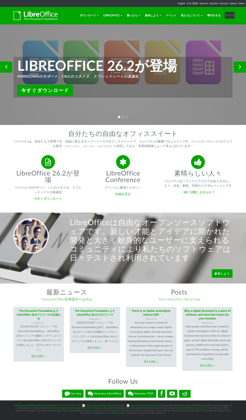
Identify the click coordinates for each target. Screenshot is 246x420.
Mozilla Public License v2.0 (193, 408)
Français (224, 3)
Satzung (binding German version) (145, 405)
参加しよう (153, 15)
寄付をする (214, 15)
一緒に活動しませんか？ (198, 192)
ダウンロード (89, 15)
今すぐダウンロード (45, 90)
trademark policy (117, 413)
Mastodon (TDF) (141, 393)
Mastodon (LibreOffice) (104, 393)
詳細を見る (123, 194)
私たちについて (192, 15)
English (181, 3)
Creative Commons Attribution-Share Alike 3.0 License (77, 408)
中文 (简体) (192, 3)
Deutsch (204, 3)
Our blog (73, 393)
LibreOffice (112, 15)
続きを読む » (39, 356)
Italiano (233, 3)
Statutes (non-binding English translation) (105, 405)
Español (214, 3)
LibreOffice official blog (183, 299)
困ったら (133, 15)
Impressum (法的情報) (24, 405)
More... (242, 3)
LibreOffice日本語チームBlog (70, 299)
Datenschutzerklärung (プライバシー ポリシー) (58, 405)
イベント (171, 15)
